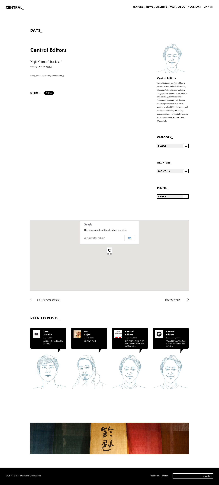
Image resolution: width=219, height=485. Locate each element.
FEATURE (138, 6)
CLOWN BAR (90, 341)
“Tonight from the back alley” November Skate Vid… (175, 343)
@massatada (162, 121)
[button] (109, 251)
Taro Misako (47, 333)
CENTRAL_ (15, 7)
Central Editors (48, 50)
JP (63, 75)
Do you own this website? (94, 238)
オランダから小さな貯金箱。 (49, 300)
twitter (165, 475)
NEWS (149, 6)
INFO (49, 66)
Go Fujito (87, 333)
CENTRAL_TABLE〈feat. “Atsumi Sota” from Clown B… (134, 343)
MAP (172, 6)
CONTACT (195, 6)
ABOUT (182, 6)
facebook (154, 475)
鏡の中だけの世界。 (173, 300)
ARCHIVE (161, 6)
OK (129, 238)
